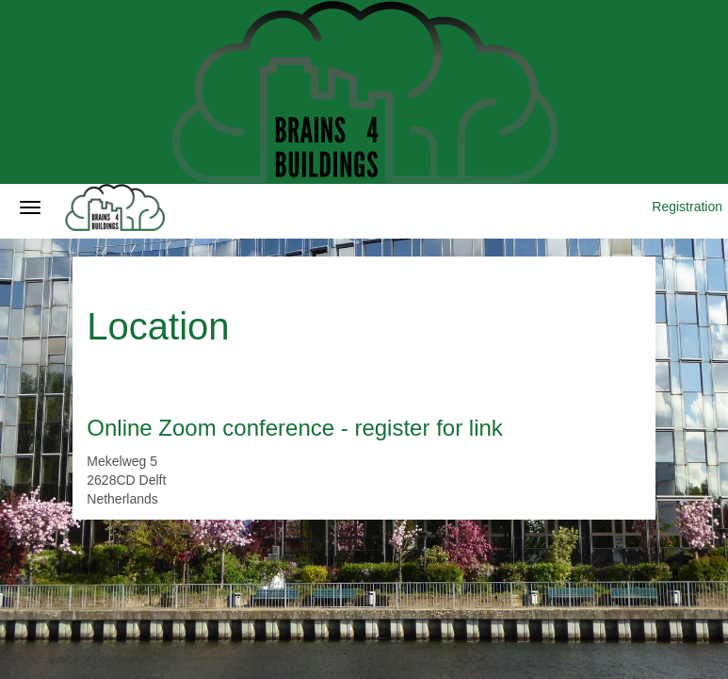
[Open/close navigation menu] (30, 207)
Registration (687, 206)
